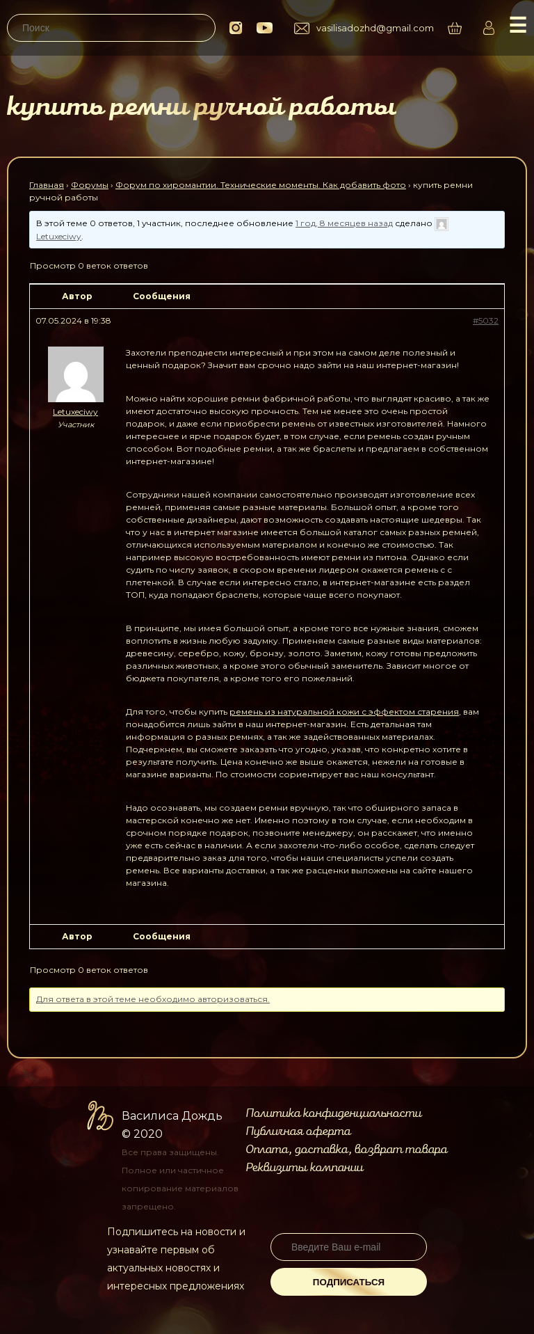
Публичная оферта (297, 1131)
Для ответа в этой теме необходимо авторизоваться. (153, 999)
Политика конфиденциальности (333, 1113)
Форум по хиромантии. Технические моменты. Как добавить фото (260, 185)
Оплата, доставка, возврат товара (346, 1149)
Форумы (89, 185)
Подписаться (349, 1282)
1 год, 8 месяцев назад (344, 223)
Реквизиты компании (304, 1167)
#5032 (486, 320)
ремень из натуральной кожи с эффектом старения (344, 711)
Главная (46, 185)
